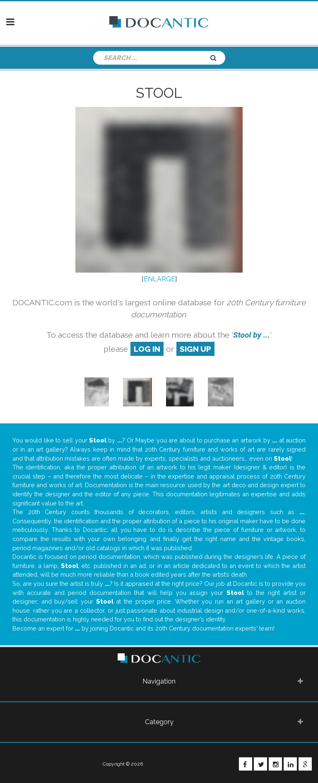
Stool (159, 93)
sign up (195, 348)
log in (147, 348)
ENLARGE (159, 279)
